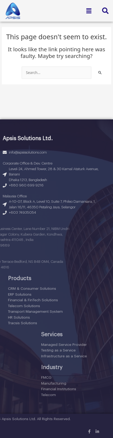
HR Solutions (19, 317)
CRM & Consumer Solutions (32, 288)
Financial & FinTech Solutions (33, 300)
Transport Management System (35, 311)
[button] (88, 11)
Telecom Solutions (24, 306)
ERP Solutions (20, 294)
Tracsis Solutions (22, 323)
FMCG (100, 377)
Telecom (102, 395)
